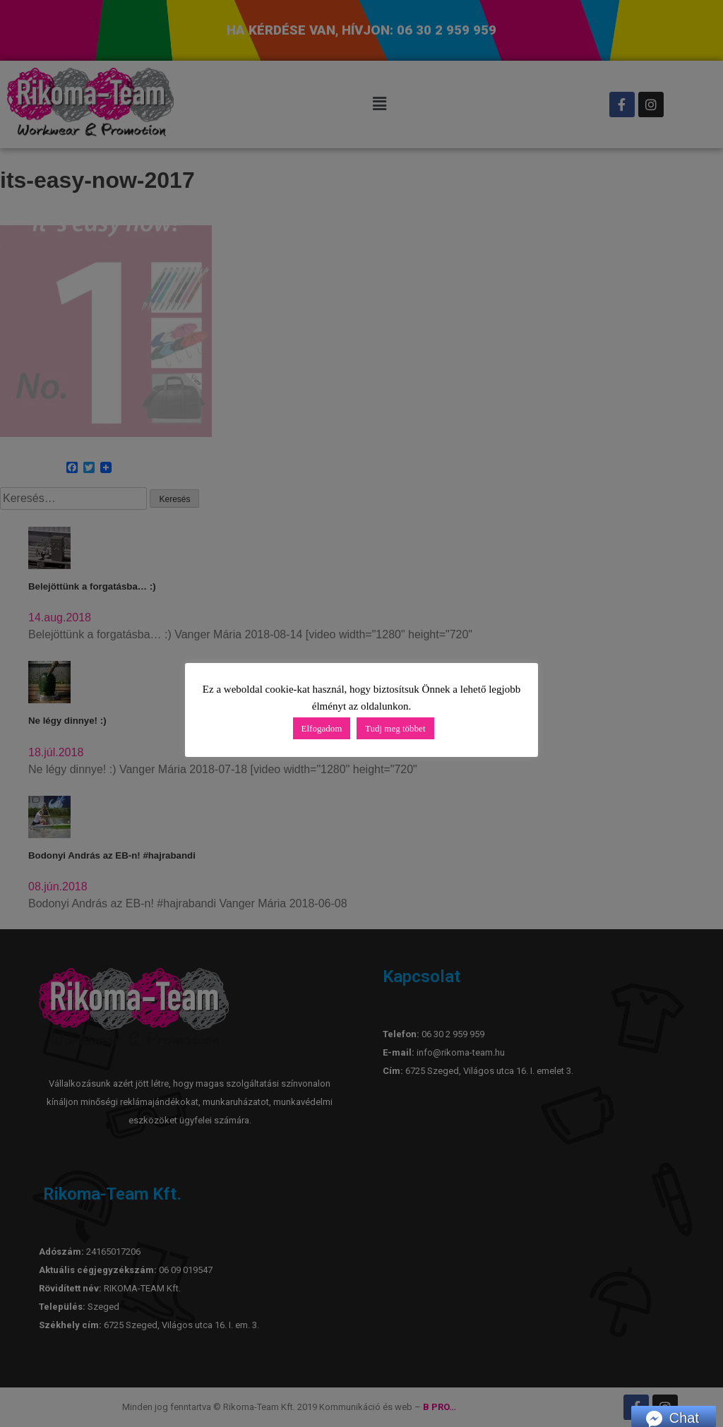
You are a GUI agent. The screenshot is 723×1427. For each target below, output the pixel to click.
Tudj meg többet (395, 728)
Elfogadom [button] (321, 728)
